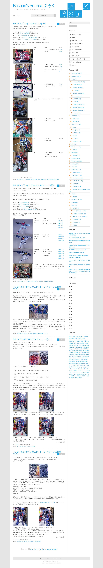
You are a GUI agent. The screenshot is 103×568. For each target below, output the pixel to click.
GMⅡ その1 (61, 235)
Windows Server (77, 161)
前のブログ (54, 549)
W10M (82, 359)
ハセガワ (75, 370)
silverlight (74, 359)
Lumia (80, 347)
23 (48, 549)
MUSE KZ (76, 352)
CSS (75, 149)
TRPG (74, 144)
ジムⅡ (81, 368)
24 (50, 549)
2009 (70, 328)
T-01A (77, 90)
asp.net (80, 336)
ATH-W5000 (78, 338)
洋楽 (75, 196)
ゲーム (74, 166)
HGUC (75, 343)
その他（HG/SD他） (80, 213)
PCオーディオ (76, 124)
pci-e (70, 354)
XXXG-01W (49, 179)
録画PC (73, 65)
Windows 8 (76, 155)
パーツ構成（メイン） (77, 40)
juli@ (83, 345)
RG (22, 179)
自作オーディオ (77, 199)
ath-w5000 (71, 338)
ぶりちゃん (17, 177)
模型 (74, 205)
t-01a (78, 359)
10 (43, 549)
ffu (79, 341)
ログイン (61, 558)
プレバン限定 (85, 372)
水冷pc (72, 377)
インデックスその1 (24, 32)
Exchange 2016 (76, 76)
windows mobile (83, 361)
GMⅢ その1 (61, 249)
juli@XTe (77, 130)
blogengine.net (73, 340)
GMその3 (60, 223)
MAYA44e (77, 132)
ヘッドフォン (77, 141)
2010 (70, 325)
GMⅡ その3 (61, 238)
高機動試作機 (40, 333)
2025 (79, 282)
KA (88, 345)
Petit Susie (75, 354)
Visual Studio (77, 186)
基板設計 (84, 376)
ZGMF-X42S (26, 446)
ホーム (41, 558)
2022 (70, 292)
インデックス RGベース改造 (29, 39)
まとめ (25, 179)
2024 (70, 287)
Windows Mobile (78, 87)
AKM (74, 336)
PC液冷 (76, 118)
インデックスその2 (24, 33)
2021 (70, 295)
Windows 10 (76, 158)
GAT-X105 (86, 341)
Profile (73, 37)
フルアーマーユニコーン (75, 372)
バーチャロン (77, 219)
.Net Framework (78, 178)
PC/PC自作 (76, 115)
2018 (70, 303)
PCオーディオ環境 (76, 34)
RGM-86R (51, 281)
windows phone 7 (73, 363)
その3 (60, 68)
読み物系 (75, 202)
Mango (71, 349)
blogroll (79, 340)
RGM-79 (36, 281)
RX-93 (32, 179)
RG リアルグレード (80, 211)
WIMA (85, 359)
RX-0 (75, 358)
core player (84, 340)
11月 (73, 283)
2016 (70, 308)
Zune (87, 363)
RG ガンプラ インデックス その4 (29, 23)
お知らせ (75, 164)
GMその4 (60, 225)
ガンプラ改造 (27, 281)
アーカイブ (48, 558)
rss (72, 358)
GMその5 (60, 227)
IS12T (76, 101)
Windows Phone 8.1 (78, 110)
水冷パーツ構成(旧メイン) (78, 59)
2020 (70, 298)
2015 (70, 311)
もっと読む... (59, 329)
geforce (71, 343)
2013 (70, 317)
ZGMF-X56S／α (38, 179)
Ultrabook (76, 121)
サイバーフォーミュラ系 (80, 216)
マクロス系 (76, 222)
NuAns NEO (78, 84)
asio (77, 336)
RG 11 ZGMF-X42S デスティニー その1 (32, 339)
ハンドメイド (81, 370)
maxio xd (75, 349)
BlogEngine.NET (77, 73)
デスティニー (33, 446)
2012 (70, 319)
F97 (78, 341)
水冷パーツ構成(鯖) (76, 62)
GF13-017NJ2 (55, 179)
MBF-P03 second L (74, 350)
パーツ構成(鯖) (75, 46)
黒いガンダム (38, 541)
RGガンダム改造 (81, 356)
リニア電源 (76, 374)
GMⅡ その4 (61, 240)
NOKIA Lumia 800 (79, 104)
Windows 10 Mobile (79, 82)
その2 (60, 51)
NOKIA (81, 352)
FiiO (75, 135)
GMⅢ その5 (61, 257)
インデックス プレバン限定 (30, 37)
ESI (74, 127)
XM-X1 (28, 179)
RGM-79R (41, 281)
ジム (79, 368)
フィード (54, 558)
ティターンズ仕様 (32, 333)
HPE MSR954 (77, 172)
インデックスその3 (24, 35)
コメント (62, 23)
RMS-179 (46, 281)
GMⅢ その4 (61, 255)
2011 (70, 322)
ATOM (83, 338)
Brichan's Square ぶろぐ (34, 5)
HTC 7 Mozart (78, 96)
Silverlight (76, 183)
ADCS (70, 336)
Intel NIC (76, 345)
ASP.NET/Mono (78, 181)
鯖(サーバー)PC (76, 56)
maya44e (80, 349)
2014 (70, 314)
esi (75, 341)
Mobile (74, 79)
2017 (70, 306)
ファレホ (45, 333)
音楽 (73, 194)
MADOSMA (77, 113)
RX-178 (25, 333)
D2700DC (71, 341)
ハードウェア (76, 169)
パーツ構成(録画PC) (77, 49)
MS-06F (85, 350)
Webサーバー (76, 147)
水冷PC (77, 377)
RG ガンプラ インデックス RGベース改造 (33, 185)
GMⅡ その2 (61, 236)
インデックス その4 (23, 208)
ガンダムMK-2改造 (78, 365)
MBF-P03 (85, 349)
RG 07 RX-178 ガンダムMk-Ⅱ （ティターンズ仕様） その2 (38, 288)
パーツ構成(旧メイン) (77, 43)
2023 (70, 289)
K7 (75, 138)
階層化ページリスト (76, 376)
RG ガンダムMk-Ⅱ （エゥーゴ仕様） (47, 502)
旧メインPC (75, 52)
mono (80, 350)
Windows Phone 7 (78, 93)
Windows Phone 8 (78, 107)
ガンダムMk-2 (31, 541)
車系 (75, 225)
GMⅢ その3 (61, 253)
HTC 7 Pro (77, 99)
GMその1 (60, 220)
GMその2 (60, 222)
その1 (60, 49)
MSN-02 (44, 179)
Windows (75, 152)
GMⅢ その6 (61, 258)
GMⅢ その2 (61, 251)
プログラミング (77, 175)
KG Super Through (74, 347)
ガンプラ (19, 179)
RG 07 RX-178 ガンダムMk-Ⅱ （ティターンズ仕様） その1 (38, 453)
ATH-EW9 (85, 336)
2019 (70, 300)
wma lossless (81, 363)
